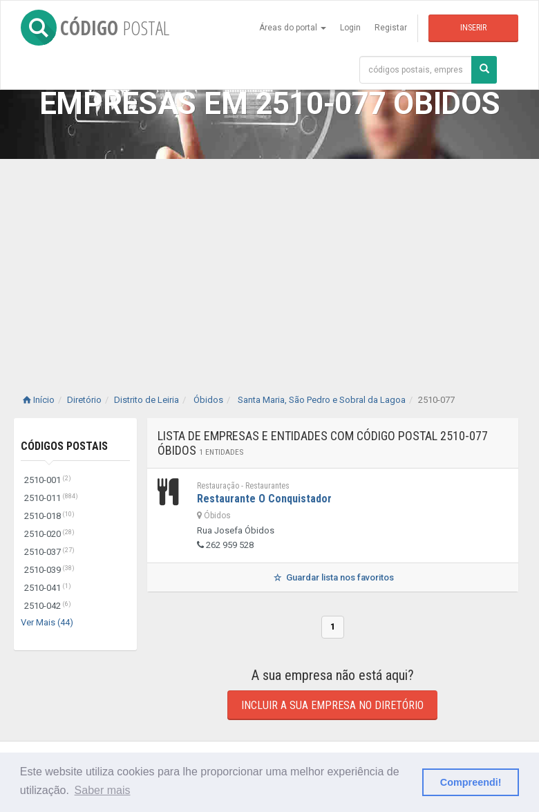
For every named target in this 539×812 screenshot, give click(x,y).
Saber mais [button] (103, 790)
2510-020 (49, 534)
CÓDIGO (95, 28)
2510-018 (49, 516)
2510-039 (49, 570)
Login (350, 27)
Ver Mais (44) (47, 622)
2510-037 (49, 552)
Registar (391, 27)
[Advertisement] (269, 262)
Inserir (473, 27)
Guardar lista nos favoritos (333, 577)
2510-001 (47, 480)
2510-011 (51, 498)
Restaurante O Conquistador (264, 498)
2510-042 (47, 606)
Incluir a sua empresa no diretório (332, 705)
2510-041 (47, 588)
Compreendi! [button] (471, 782)
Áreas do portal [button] (292, 27)
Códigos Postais (64, 446)
